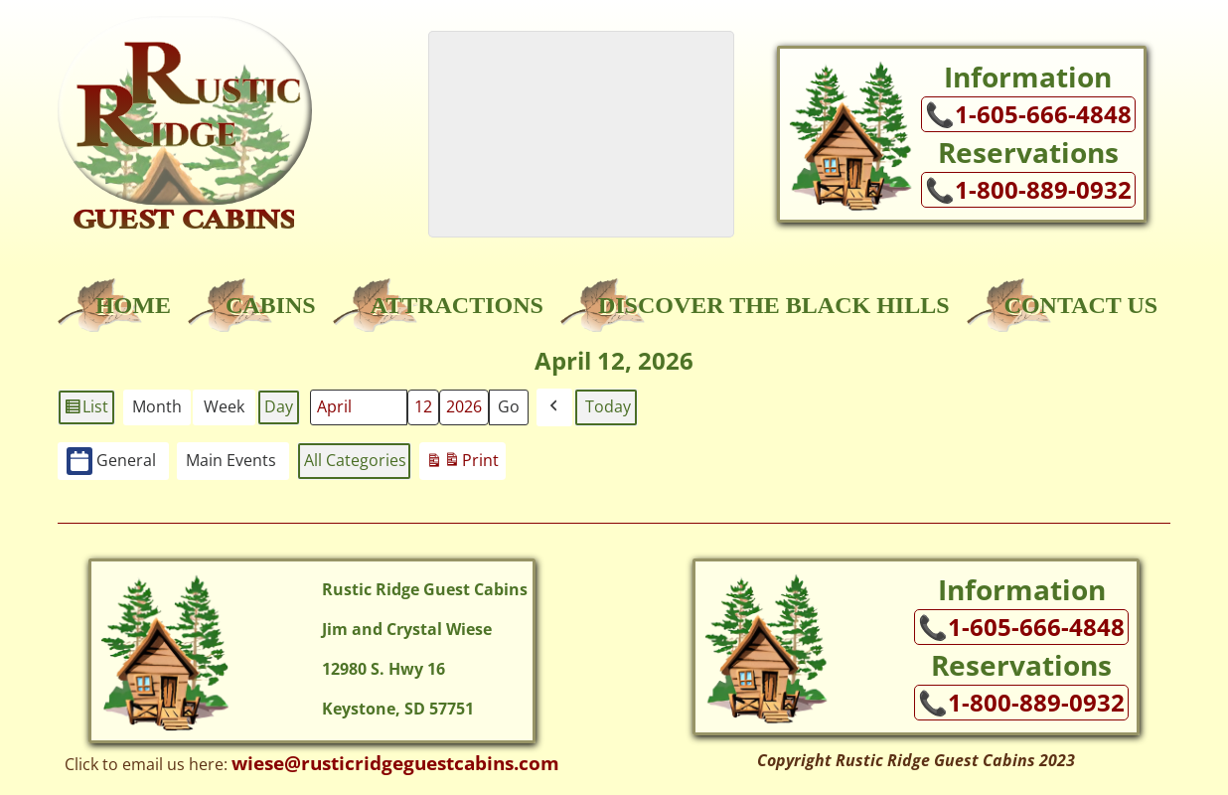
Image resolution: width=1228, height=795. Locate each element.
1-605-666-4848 (1043, 114)
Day (278, 406)
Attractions (457, 305)
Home (133, 305)
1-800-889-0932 (1043, 190)
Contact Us (1080, 305)
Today (608, 406)
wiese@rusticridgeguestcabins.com (395, 762)
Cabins (271, 305)
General (111, 461)
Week (224, 406)
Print (462, 463)
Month (157, 406)
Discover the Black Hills (774, 305)
